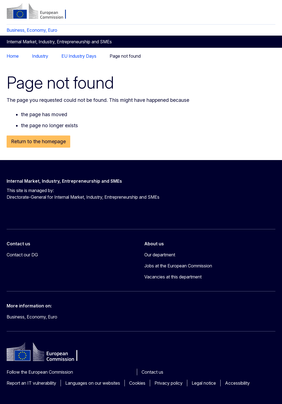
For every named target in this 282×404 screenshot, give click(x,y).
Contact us (152, 372)
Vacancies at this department (173, 277)
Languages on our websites (92, 383)
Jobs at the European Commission (178, 266)
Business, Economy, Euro (32, 30)
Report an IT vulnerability (31, 383)
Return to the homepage (38, 141)
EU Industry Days (78, 56)
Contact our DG (22, 254)
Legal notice (204, 383)
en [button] (243, 13)
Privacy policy (168, 383)
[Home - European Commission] (40, 11)
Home (13, 56)
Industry (40, 56)
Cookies (137, 383)
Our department (159, 254)
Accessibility (237, 383)
